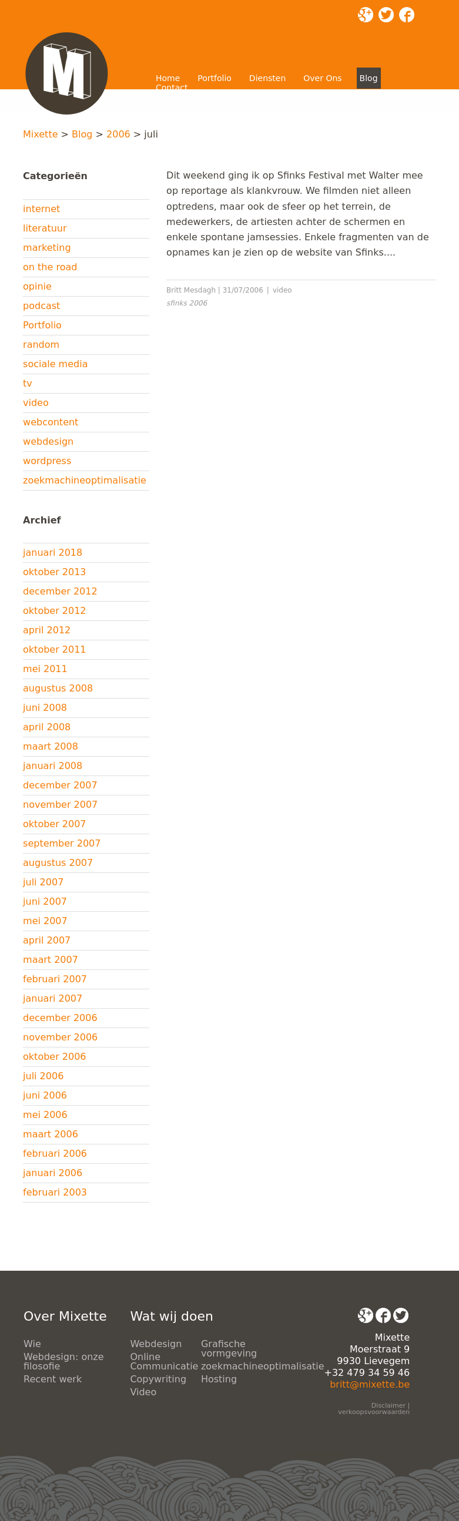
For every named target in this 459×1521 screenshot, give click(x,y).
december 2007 (60, 785)
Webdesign (156, 1343)
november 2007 (60, 804)
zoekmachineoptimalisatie (84, 480)
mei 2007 (45, 920)
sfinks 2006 (186, 303)
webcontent (50, 422)
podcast (41, 305)
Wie (32, 1343)
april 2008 (47, 727)
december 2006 (60, 1017)
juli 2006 (43, 1076)
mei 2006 (45, 1114)
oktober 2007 (54, 824)
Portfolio (214, 78)
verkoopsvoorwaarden (374, 1412)
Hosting (219, 1379)
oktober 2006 (54, 1056)
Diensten (267, 78)
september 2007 (61, 843)
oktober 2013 (54, 571)
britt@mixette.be (370, 1384)
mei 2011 (45, 668)
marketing (47, 247)
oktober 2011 (54, 649)
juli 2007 (43, 882)
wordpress (47, 460)
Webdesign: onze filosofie (64, 1361)
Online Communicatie (164, 1361)
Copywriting (158, 1379)
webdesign (48, 441)
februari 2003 (55, 1192)
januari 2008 (52, 765)
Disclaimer (388, 1405)
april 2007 (47, 940)
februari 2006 (55, 1153)
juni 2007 (45, 901)
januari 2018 (52, 552)
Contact (171, 87)
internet (41, 208)
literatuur (45, 228)
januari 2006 (52, 1172)
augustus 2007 (58, 862)
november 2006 (60, 1037)
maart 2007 (50, 959)
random (41, 344)
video (36, 402)
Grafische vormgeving (229, 1348)
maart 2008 (50, 746)
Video (143, 1392)
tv (27, 383)
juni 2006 (45, 1095)
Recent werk (53, 1379)
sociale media (55, 364)
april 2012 (47, 630)
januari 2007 (52, 998)
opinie (37, 286)
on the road (50, 267)
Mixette (40, 134)
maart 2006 (50, 1134)
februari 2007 (55, 979)
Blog (369, 78)
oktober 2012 (54, 610)
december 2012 (60, 591)
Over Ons (322, 78)
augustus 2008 (58, 688)
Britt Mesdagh (191, 290)
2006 (118, 134)
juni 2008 (45, 707)
